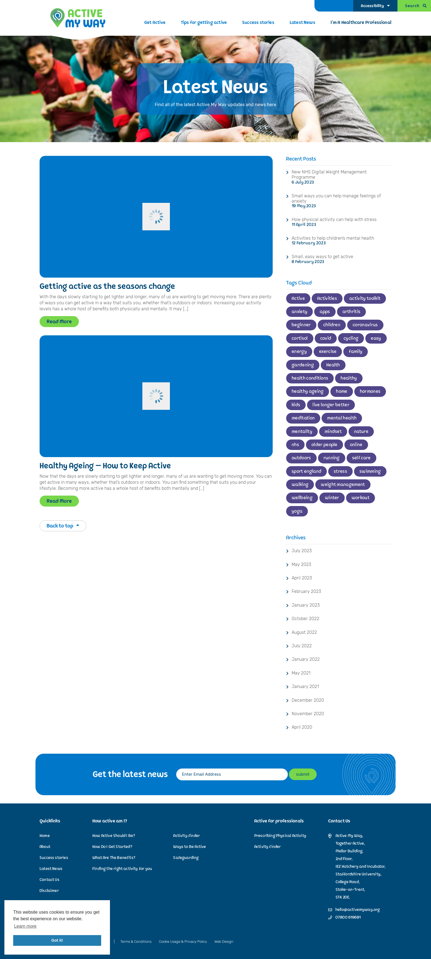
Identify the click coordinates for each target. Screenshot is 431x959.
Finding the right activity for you (122, 868)
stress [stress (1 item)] (340, 471)
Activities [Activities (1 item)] (327, 298)
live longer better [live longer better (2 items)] (331, 405)
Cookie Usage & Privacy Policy (183, 941)
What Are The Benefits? (113, 857)
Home (45, 835)
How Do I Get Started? (112, 846)
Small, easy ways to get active (322, 256)
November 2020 (308, 713)
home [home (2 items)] (341, 391)
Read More (59, 321)
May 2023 (301, 564)
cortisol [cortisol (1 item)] (300, 338)
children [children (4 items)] (332, 325)
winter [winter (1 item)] (332, 498)
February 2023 (306, 591)
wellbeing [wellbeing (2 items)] (302, 498)
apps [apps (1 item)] (325, 312)
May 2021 (301, 673)
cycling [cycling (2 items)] (351, 338)
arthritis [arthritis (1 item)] (351, 312)
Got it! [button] (57, 940)
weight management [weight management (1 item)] (343, 485)
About (45, 846)
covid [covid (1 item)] (325, 338)
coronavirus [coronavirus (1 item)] (365, 325)
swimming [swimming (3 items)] (370, 471)
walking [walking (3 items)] (300, 485)
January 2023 (306, 605)
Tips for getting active (204, 23)
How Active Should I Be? (113, 835)
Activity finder (186, 835)
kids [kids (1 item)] (296, 405)
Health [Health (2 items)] (333, 365)
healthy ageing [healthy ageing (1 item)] (308, 391)
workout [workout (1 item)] (360, 498)
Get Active (154, 23)
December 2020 (308, 700)
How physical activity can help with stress (334, 219)
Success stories (258, 23)
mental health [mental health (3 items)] (342, 418)
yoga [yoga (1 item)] (297, 511)
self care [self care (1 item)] (361, 458)
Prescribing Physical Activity (280, 835)
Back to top (63, 525)
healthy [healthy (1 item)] (349, 378)
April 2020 (302, 727)
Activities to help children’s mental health (333, 238)
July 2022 (302, 645)
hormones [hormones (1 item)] (370, 391)
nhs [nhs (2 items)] (295, 445)
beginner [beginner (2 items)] (301, 325)
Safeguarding (185, 857)
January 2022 (306, 659)
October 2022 (305, 618)
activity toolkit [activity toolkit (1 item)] (364, 298)
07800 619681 (348, 917)
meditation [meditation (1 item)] (303, 418)
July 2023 (302, 550)
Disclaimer (49, 890)
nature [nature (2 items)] (361, 432)
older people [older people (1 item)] (324, 445)
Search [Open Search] (412, 6)
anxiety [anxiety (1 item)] (299, 312)
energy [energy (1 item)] (299, 352)
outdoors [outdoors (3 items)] (301, 458)
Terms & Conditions (135, 941)
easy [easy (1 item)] (376, 338)
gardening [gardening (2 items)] (303, 365)
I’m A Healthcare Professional (361, 23)
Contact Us (49, 879)
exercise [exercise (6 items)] (328, 352)
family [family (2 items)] (355, 352)
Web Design (223, 941)
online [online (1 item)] (356, 445)
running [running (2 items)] (332, 458)
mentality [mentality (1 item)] (302, 432)
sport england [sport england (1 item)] (306, 471)
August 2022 (304, 632)
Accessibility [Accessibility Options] (372, 6)
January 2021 (305, 686)
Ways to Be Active (189, 846)
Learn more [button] (25, 926)
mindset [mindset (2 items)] (333, 432)
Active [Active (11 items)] (298, 298)
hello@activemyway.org (357, 909)
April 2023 (302, 578)
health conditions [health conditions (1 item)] (310, 378)
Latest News (302, 23)
